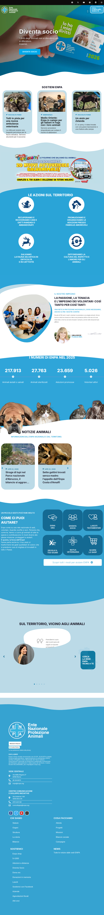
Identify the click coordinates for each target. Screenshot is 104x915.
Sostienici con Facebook (23, 887)
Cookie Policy (15, 747)
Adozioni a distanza (21, 863)
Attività (59, 823)
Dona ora (16, 872)
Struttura (16, 832)
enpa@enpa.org (18, 783)
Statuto (16, 823)
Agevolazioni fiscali (21, 896)
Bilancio (16, 842)
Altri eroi (16, 901)
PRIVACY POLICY (15, 744)
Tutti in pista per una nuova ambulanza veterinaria (15, 122)
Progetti (59, 828)
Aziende (16, 891)
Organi (15, 828)
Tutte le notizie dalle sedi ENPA (67, 853)
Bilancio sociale (62, 837)
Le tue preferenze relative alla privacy (20, 750)
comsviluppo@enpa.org (21, 805)
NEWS (57, 849)
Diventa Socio (18, 868)
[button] (88, 11)
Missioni (59, 832)
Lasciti (15, 882)
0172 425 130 (17, 802)
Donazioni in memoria (22, 877)
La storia (16, 837)
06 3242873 (17, 780)
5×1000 (16, 858)
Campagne (60, 842)
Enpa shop (17, 854)
